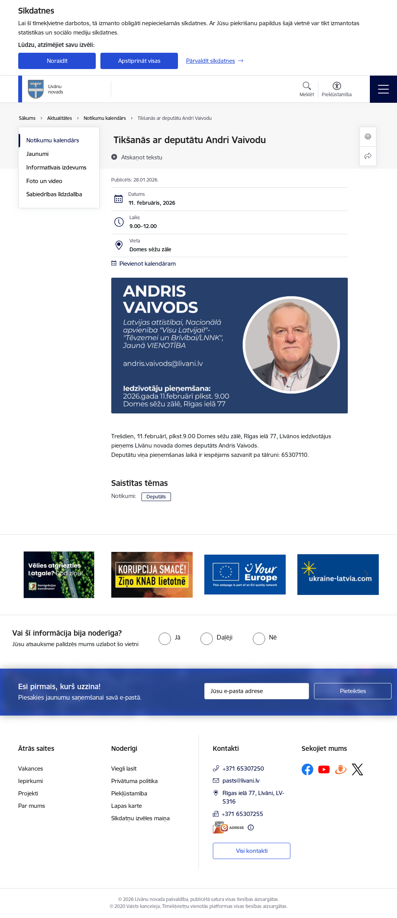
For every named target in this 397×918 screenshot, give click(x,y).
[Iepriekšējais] (31, 575)
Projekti (28, 793)
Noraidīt (57, 60)
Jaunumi (37, 153)
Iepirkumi (30, 781)
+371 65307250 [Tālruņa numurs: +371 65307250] (243, 768)
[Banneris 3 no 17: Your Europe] (245, 574)
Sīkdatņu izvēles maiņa (140, 818)
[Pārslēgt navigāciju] (383, 89)
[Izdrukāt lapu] (368, 136)
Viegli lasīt (123, 768)
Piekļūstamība (129, 793)
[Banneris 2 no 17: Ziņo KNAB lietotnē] (152, 574)
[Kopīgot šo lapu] (368, 156)
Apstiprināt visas (139, 60)
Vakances (30, 768)
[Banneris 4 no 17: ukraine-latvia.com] (338, 574)
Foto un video (44, 181)
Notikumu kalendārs (52, 140)
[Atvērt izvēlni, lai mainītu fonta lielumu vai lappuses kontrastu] (337, 90)
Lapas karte (126, 805)
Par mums (31, 805)
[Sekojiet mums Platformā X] (357, 769)
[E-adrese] (228, 827)
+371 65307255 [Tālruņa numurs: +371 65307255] (242, 814)
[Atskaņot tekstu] (141, 157)
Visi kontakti (252, 850)
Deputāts (156, 497)
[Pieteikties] (353, 691)
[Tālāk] (366, 575)
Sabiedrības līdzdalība (54, 194)
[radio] (169, 637)
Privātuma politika (134, 781)
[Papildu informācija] (251, 827)
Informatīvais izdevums (56, 167)
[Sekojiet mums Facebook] (307, 769)
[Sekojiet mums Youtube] (324, 769)
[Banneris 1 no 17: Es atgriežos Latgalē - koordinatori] (59, 574)
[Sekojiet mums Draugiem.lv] (341, 769)
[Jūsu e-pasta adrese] (256, 691)
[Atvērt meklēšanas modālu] (307, 90)
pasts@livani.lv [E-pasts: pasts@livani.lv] (241, 780)
